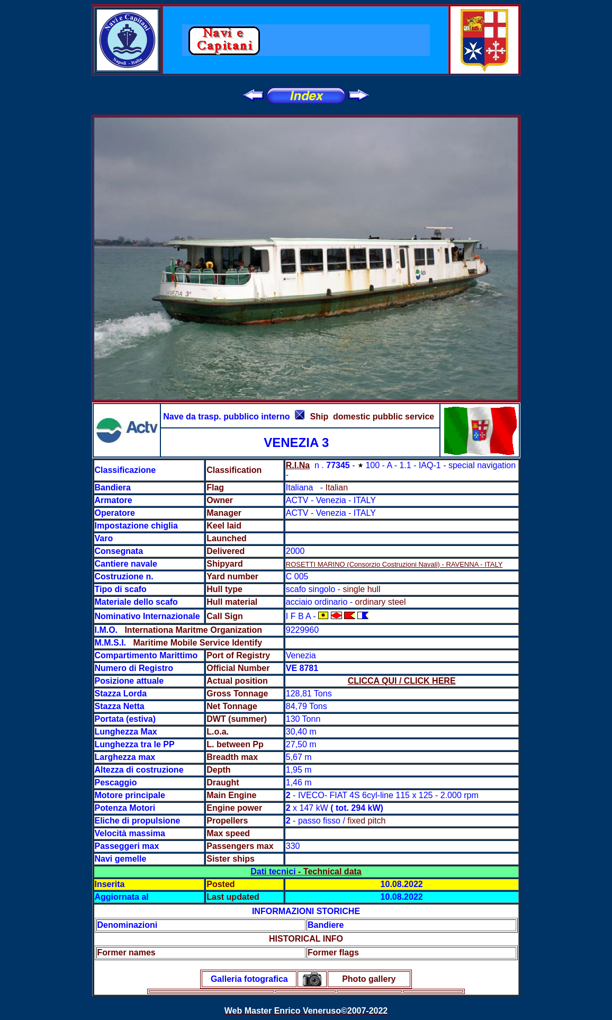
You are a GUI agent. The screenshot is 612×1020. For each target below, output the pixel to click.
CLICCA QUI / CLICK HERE (402, 680)
